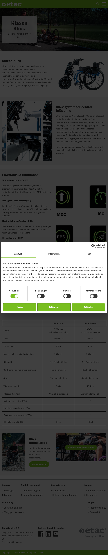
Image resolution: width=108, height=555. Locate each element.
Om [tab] (89, 254)
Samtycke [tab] (19, 254)
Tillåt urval (54, 307)
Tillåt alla (88, 307)
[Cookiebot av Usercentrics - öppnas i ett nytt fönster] (93, 246)
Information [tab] (54, 254)
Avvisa (20, 307)
